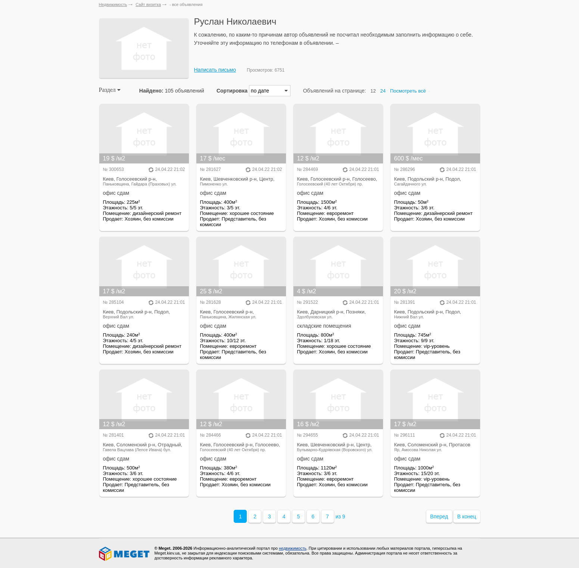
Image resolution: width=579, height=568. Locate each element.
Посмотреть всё (408, 91)
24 (383, 91)
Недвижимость (113, 4)
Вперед (439, 516)
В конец (466, 516)
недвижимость (292, 548)
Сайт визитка (148, 4)
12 (373, 91)
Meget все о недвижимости (124, 554)
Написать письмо (215, 70)
